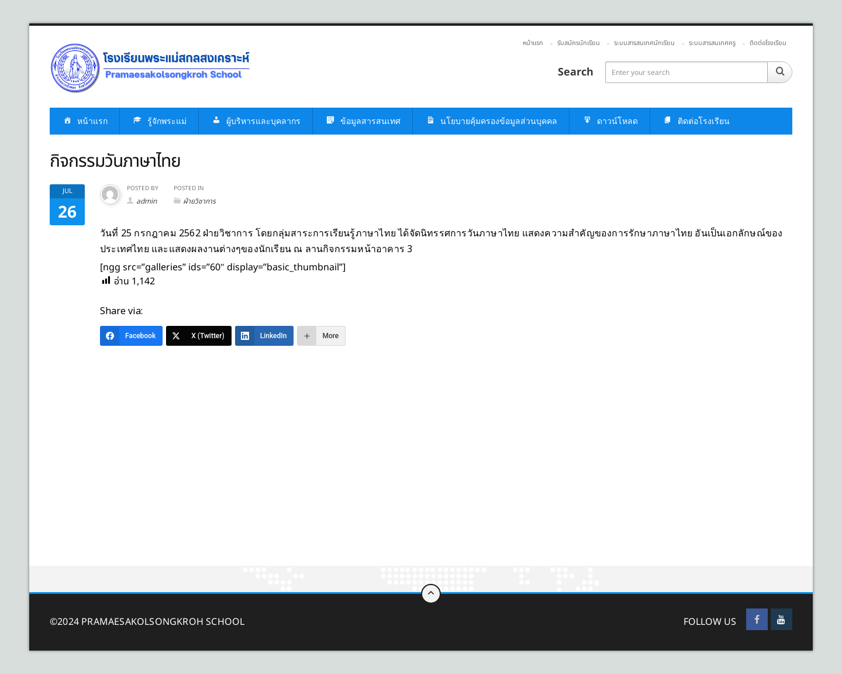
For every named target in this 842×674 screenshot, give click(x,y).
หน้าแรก (533, 43)
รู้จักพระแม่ (159, 121)
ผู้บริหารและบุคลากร (255, 121)
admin (146, 201)
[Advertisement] (380, 479)
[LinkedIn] (264, 336)
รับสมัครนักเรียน (578, 43)
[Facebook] (131, 336)
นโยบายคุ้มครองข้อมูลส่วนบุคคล (491, 121)
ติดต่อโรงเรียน (768, 43)
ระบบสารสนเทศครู (712, 43)
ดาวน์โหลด (609, 121)
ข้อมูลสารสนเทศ (363, 121)
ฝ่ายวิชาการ (199, 201)
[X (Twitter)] (199, 336)
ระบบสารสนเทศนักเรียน (644, 43)
